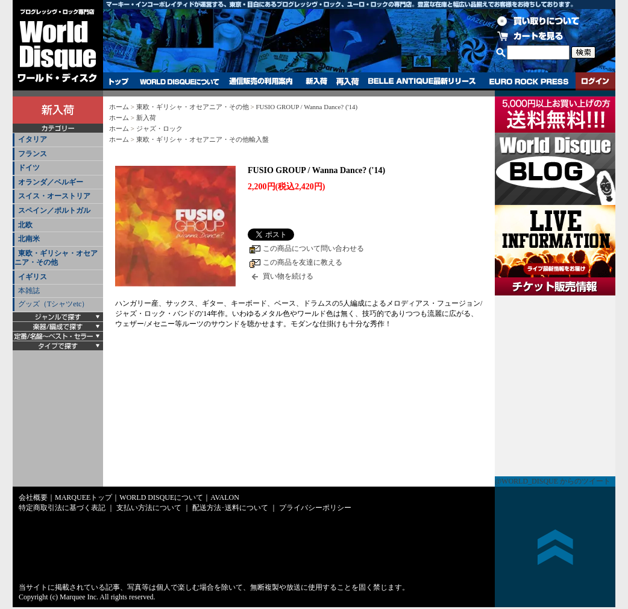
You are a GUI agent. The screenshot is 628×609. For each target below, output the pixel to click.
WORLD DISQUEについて (179, 81)
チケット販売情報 (555, 385)
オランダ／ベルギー (50, 182)
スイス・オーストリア (54, 196)
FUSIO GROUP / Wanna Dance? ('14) (306, 106)
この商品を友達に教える (302, 262)
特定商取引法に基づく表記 (62, 507)
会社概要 (33, 497)
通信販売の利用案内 (260, 81)
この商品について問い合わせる (313, 248)
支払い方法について (148, 507)
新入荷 (316, 81)
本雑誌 (29, 290)
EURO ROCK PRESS (528, 81)
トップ (119, 81)
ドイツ (29, 167)
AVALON (224, 497)
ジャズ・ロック (159, 128)
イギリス (32, 277)
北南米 (29, 239)
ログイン (595, 81)
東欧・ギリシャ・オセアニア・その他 (56, 258)
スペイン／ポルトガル (54, 210)
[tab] (58, 140)
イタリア (32, 139)
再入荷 (347, 81)
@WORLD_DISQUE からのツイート (553, 481)
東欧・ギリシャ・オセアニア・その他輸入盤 (202, 139)
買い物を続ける (288, 276)
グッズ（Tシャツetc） (53, 304)
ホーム (119, 106)
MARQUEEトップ (83, 497)
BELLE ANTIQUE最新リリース (422, 81)
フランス (32, 154)
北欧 (25, 225)
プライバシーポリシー (315, 507)
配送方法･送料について (230, 507)
